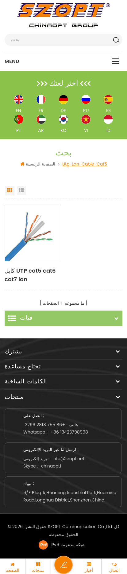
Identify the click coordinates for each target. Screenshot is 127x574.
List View (21, 190)
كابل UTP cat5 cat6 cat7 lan (30, 275)
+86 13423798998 (69, 432)
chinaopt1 (51, 466)
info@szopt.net (68, 458)
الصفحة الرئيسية (37, 164)
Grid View (9, 190)
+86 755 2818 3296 (45, 424)
